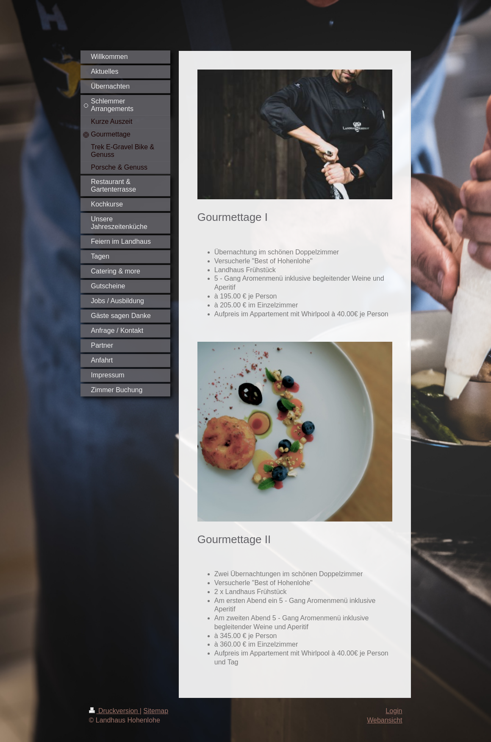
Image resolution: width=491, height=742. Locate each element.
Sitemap (155, 710)
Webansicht (384, 720)
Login (394, 710)
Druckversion (114, 710)
